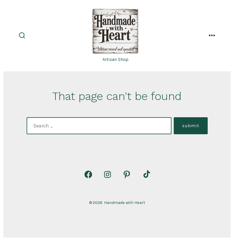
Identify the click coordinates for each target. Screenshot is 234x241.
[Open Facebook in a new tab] (88, 174)
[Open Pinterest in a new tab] (127, 174)
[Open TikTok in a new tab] (146, 174)
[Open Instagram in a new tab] (107, 174)
